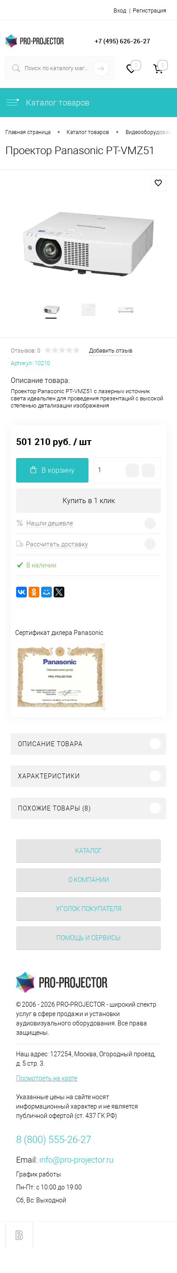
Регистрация (149, 10)
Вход (120, 10)
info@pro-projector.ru (76, 1159)
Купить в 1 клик (89, 500)
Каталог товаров (47, 102)
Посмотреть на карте (46, 1078)
